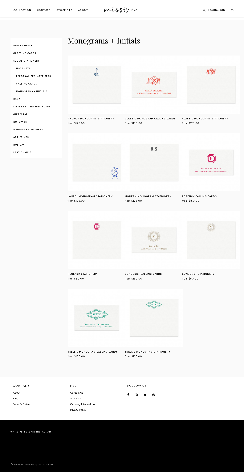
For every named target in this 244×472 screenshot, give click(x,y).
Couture (44, 10)
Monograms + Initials (31, 91)
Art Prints (21, 137)
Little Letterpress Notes (31, 107)
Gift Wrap (20, 114)
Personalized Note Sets (33, 76)
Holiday (19, 145)
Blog (15, 398)
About (83, 10)
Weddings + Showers (28, 129)
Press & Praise (21, 404)
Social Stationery (26, 61)
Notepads (20, 122)
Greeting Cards (24, 53)
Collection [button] (22, 10)
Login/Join (216, 10)
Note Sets (23, 68)
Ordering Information (82, 404)
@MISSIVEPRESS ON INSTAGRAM (30, 432)
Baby (16, 99)
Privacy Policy (78, 410)
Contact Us (76, 392)
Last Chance (22, 152)
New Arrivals (22, 45)
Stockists (64, 10)
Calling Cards (26, 84)
